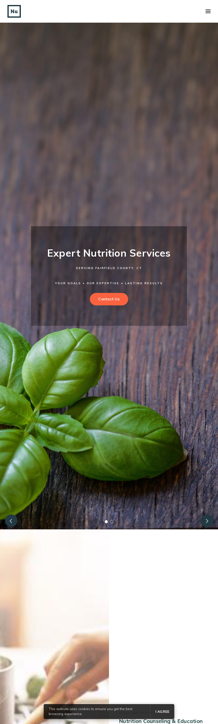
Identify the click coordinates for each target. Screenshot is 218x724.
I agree (162, 711)
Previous (11, 520)
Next (207, 520)
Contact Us (109, 299)
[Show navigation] (207, 11)
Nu (14, 11)
